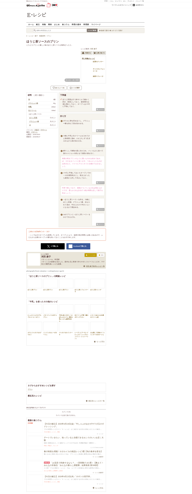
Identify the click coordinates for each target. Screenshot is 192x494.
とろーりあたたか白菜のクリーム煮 (97, 311)
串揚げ (50, 445)
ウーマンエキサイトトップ (121, 5)
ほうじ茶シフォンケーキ (82, 285)
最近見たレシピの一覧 (96, 401)
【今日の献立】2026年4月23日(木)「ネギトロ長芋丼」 (68, 476)
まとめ (57, 24)
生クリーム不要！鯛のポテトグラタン (82, 311)
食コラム (66, 24)
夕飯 (58, 432)
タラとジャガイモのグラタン (35, 328)
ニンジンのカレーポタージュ (50, 328)
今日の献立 (47, 432)
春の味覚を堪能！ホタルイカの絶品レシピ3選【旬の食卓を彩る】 (73, 451)
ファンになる (90, 255)
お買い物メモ (99, 53)
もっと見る (100, 341)
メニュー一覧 (140, 1)
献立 (38, 24)
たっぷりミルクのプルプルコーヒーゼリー (35, 311)
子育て (106, 1)
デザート (44, 130)
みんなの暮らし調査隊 (51, 470)
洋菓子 (36, 130)
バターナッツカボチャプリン (50, 311)
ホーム (31, 24)
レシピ (54, 432)
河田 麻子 (93, 49)
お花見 (61, 470)
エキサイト (140, 5)
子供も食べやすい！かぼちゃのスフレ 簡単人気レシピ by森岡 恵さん (66, 313)
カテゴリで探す (117, 30)
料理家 (86, 24)
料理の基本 (76, 24)
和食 (45, 445)
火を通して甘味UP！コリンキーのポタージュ (97, 328)
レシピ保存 (76, 88)
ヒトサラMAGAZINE (97, 447)
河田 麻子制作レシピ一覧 (95, 266)
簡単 (50, 24)
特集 (44, 24)
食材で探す (105, 30)
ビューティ (118, 1)
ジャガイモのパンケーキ (66, 328)
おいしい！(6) (59, 88)
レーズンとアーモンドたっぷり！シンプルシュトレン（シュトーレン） (82, 330)
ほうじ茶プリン (35, 284)
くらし (112, 1)
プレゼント (130, 1)
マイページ (96, 24)
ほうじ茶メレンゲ (97, 284)
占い (124, 1)
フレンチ (55, 445)
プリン (30, 389)
